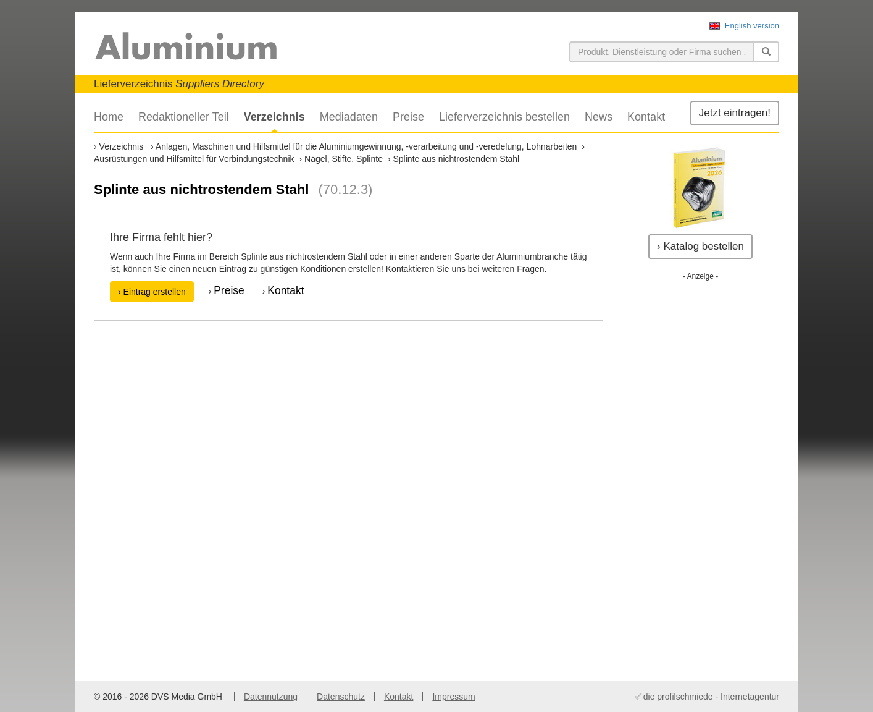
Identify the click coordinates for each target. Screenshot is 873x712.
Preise (408, 117)
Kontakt (646, 117)
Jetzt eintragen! (735, 113)
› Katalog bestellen (700, 246)
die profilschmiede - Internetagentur (711, 696)
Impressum (453, 696)
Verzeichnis (274, 117)
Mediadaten (349, 117)
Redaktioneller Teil (183, 117)
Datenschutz (341, 696)
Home (108, 117)
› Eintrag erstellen (152, 292)
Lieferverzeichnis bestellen (504, 117)
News (598, 117)
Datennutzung (271, 696)
